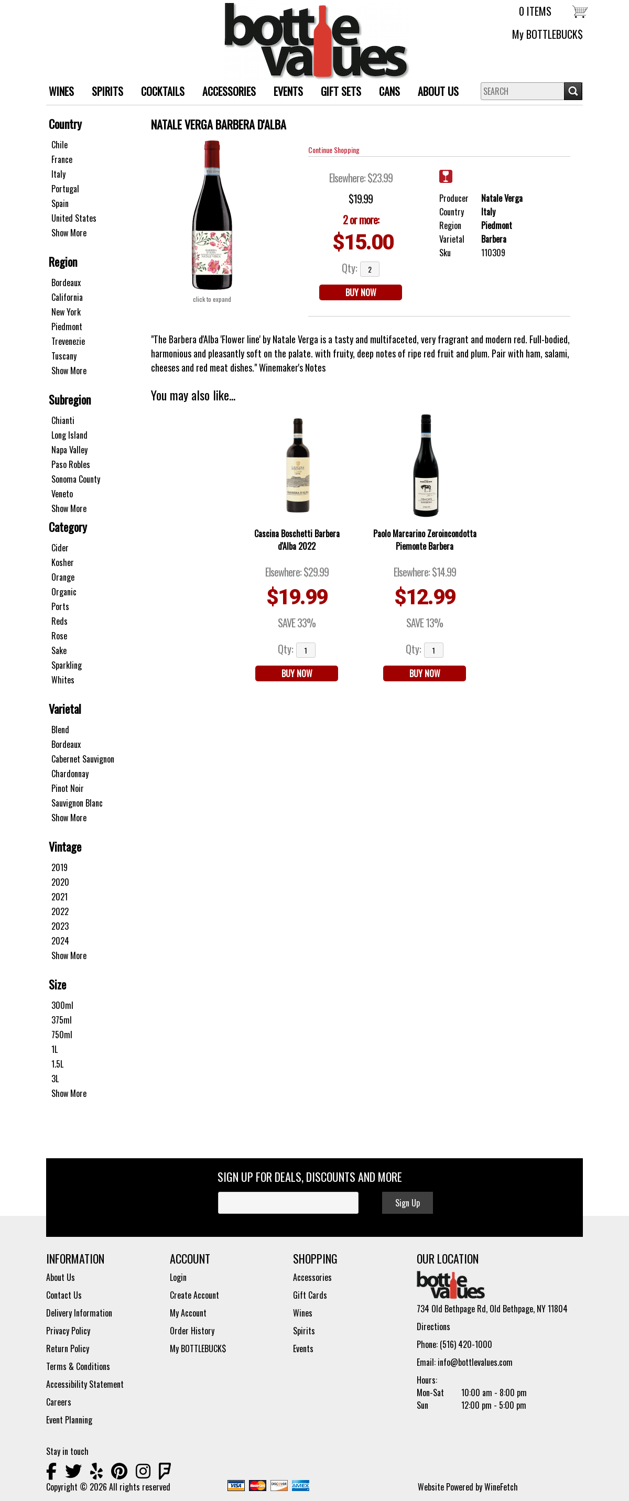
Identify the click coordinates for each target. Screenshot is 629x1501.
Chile (59, 144)
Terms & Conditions (78, 1366)
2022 (60, 911)
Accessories (312, 1277)
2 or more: (361, 219)
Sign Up (407, 1203)
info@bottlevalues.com (475, 1362)
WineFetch (501, 1487)
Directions (433, 1326)
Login (178, 1277)
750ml (61, 1034)
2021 (59, 896)
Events (288, 91)
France (61, 159)
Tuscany (64, 356)
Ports (60, 606)
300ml (62, 1005)
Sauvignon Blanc (77, 803)
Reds (59, 621)
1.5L (57, 1064)
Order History (192, 1330)
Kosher (62, 562)
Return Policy (67, 1348)
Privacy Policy (68, 1330)
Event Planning (69, 1419)
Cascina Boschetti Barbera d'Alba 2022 (297, 539)
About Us (434, 92)
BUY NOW (360, 292)
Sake (59, 650)
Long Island (69, 435)
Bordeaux (66, 282)
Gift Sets (337, 92)
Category (68, 526)
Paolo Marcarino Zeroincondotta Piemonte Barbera (424, 539)
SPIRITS (103, 92)
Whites (62, 679)
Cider (60, 547)
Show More (68, 232)
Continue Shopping (334, 149)
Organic (64, 591)
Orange (62, 577)
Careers (58, 1402)
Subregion (70, 399)
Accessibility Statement (85, 1384)
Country (65, 123)
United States (73, 218)
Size (57, 984)
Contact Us (64, 1295)
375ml (61, 1020)
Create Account (194, 1295)
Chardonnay (70, 773)
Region (63, 261)
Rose (59, 635)
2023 (60, 926)
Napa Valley (69, 449)
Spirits (304, 1330)
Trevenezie (68, 341)
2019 (59, 867)
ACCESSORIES (225, 92)
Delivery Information (79, 1313)
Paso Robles (70, 464)
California (67, 297)
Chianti (62, 420)
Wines (302, 1313)
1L (54, 1049)
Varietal (65, 708)
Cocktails (163, 91)
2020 (60, 882)
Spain (60, 203)
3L (55, 1078)
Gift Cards (310, 1295)
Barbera (493, 239)
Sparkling (66, 665)
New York (66, 312)
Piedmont (66, 326)
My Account (188, 1313)
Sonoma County (75, 479)
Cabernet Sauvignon (82, 759)
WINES (57, 92)
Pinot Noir (67, 788)
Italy (58, 174)
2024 (60, 940)
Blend (60, 729)
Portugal (65, 188)
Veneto (62, 493)
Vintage (65, 846)
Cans (389, 91)
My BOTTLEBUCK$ (547, 34)
